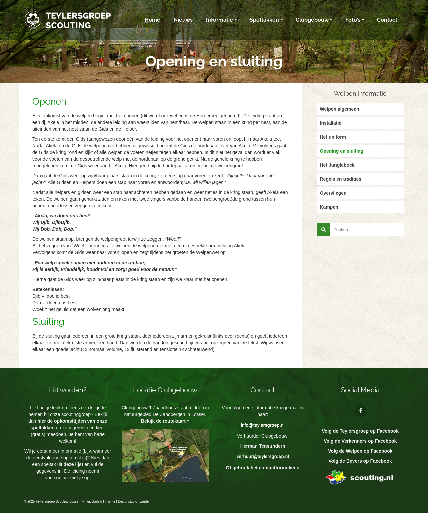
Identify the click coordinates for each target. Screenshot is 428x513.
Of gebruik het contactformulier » (263, 467)
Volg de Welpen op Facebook (360, 451)
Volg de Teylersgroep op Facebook (360, 431)
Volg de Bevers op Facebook (360, 461)
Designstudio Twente (133, 501)
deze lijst (73, 464)
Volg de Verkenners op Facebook (360, 441)
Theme (110, 501)
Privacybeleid (92, 501)
